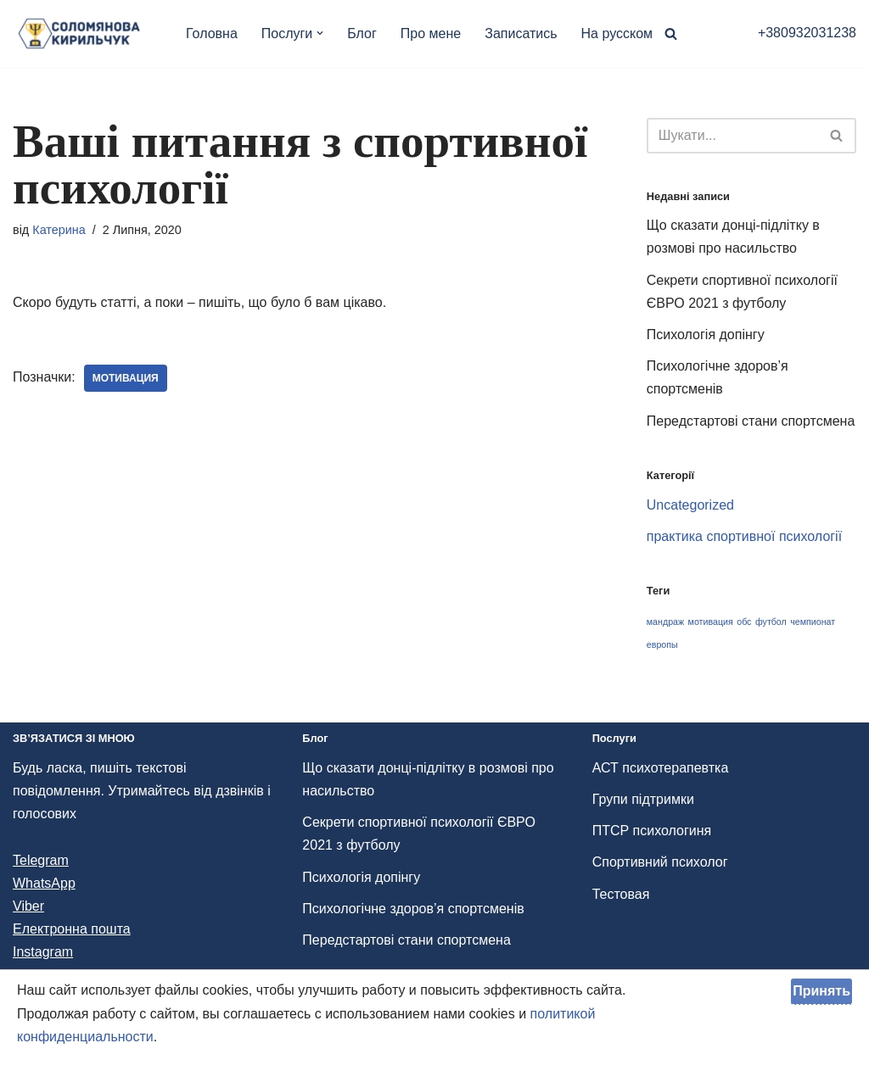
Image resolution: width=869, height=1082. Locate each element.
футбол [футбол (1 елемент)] (771, 621)
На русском (617, 33)
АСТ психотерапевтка (660, 768)
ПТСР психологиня (652, 830)
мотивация (126, 378)
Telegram (41, 860)
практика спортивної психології (744, 536)
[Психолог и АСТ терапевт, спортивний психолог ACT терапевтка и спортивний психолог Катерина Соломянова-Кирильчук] (85, 33)
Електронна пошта (72, 929)
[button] (320, 33)
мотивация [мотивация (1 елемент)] (710, 621)
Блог (362, 33)
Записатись (521, 33)
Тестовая (621, 894)
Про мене (431, 33)
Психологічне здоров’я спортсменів (413, 908)
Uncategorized (690, 505)
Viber (28, 906)
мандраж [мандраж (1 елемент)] (665, 621)
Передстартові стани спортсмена (751, 421)
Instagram (43, 952)
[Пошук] (670, 33)
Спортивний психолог (660, 862)
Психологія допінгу (706, 334)
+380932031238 (807, 32)
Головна (212, 33)
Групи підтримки (643, 799)
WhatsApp (44, 883)
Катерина (59, 230)
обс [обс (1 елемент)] (744, 621)
